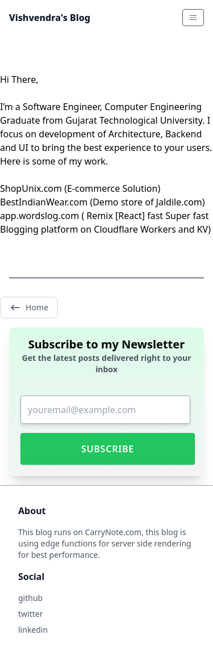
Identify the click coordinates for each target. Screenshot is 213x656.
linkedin (33, 629)
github (30, 597)
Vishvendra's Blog (49, 17)
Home (29, 307)
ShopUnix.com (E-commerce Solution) (80, 188)
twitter (30, 613)
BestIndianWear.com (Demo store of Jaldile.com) (102, 202)
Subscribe (107, 449)
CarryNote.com (113, 532)
